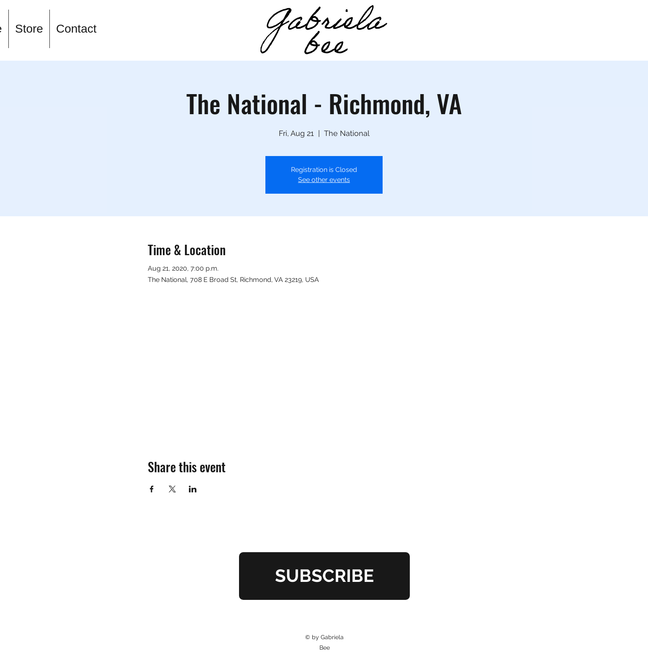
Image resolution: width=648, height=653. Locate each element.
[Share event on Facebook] (152, 489)
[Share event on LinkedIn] (193, 489)
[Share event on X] (172, 489)
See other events (324, 180)
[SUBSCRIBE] (324, 576)
